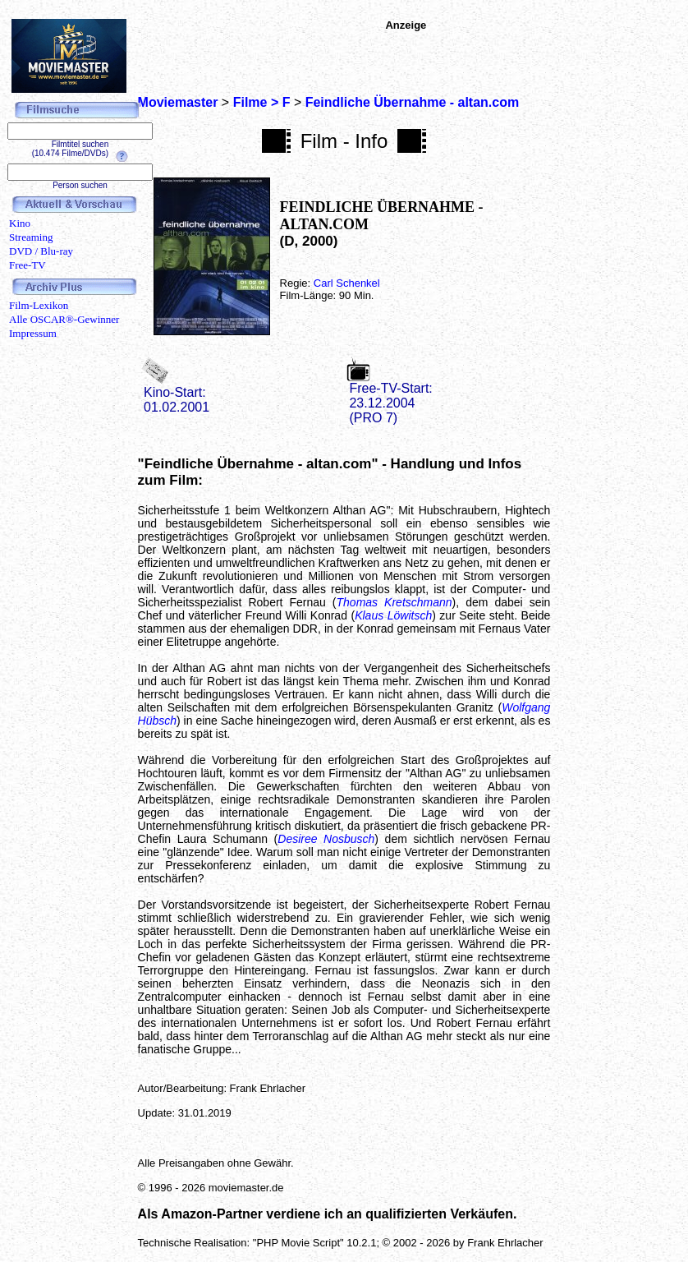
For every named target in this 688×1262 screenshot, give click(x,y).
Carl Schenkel (347, 283)
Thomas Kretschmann (394, 602)
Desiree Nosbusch (325, 838)
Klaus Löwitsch (393, 615)
